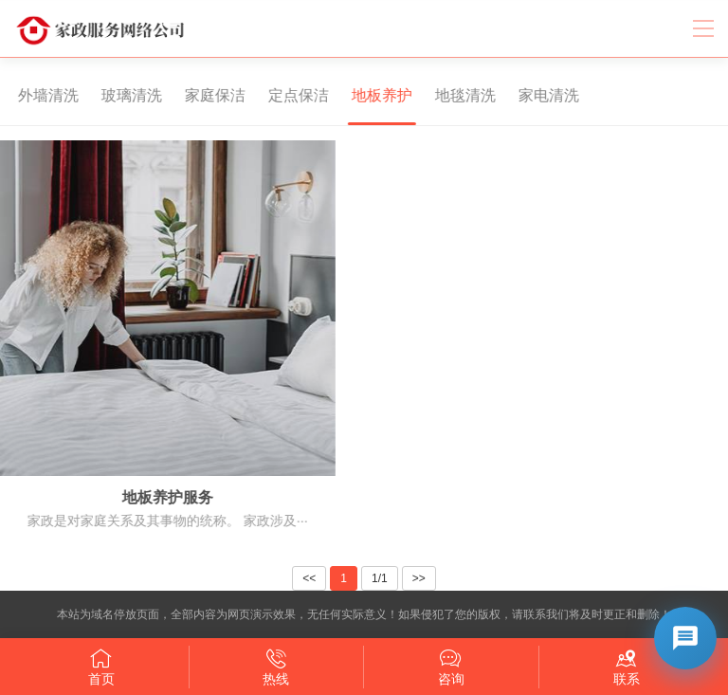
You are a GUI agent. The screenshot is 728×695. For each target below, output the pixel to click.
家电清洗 (539, 95)
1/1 (380, 578)
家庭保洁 (205, 95)
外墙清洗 (39, 95)
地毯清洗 (456, 95)
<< (309, 578)
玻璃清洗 (122, 95)
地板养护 (372, 95)
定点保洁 (289, 95)
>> (419, 578)
